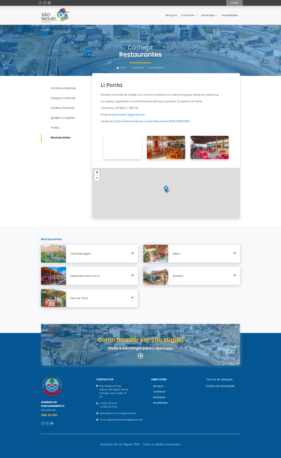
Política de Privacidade (220, 386)
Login (234, 3)
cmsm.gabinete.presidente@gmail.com (121, 419)
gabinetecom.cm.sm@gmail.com (118, 413)
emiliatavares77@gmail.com (127, 114)
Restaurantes (157, 68)
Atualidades (230, 15)
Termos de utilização (219, 379)
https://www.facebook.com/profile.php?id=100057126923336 (152, 121)
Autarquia (208, 15)
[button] (166, 189)
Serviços (171, 15)
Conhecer (187, 15)
